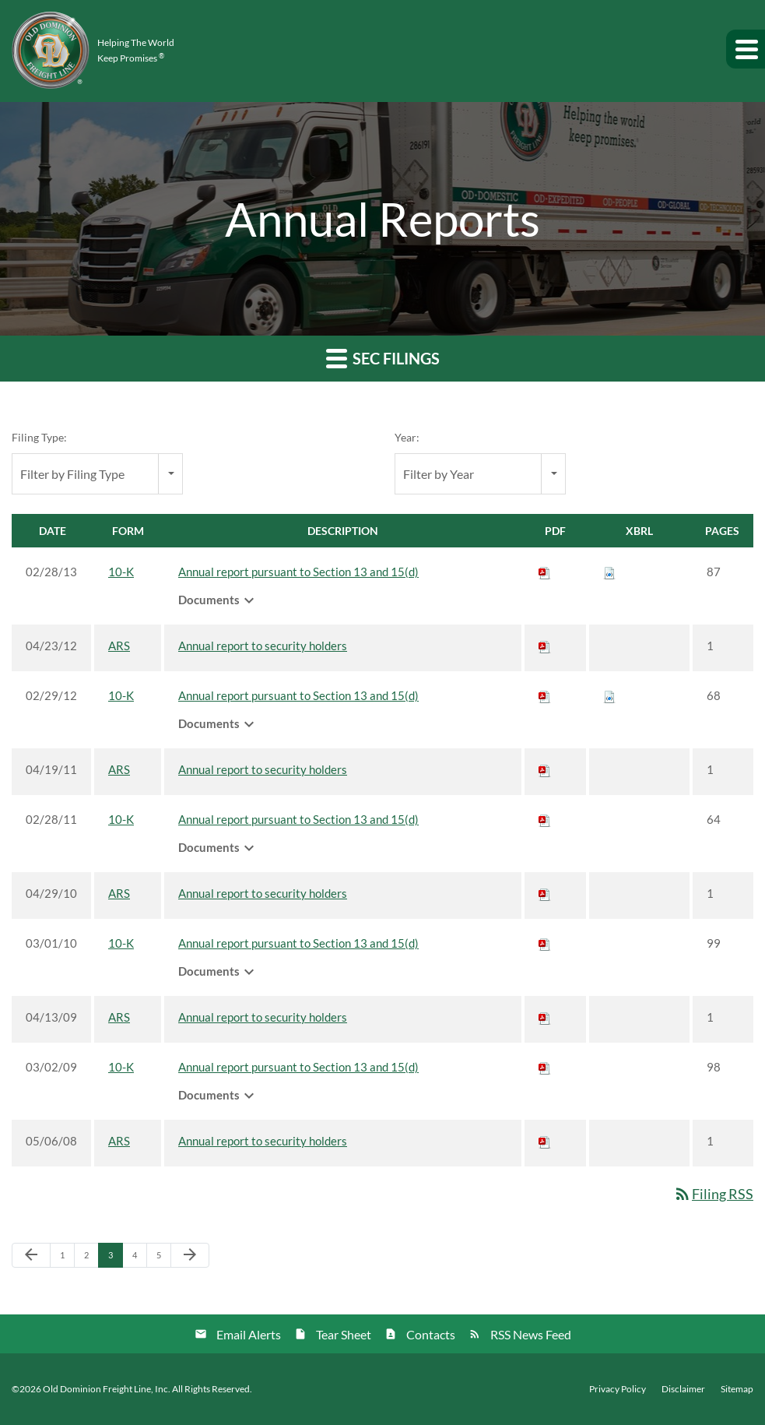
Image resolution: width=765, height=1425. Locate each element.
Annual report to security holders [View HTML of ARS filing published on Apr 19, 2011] (262, 769)
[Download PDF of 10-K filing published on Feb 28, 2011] (545, 819)
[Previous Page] (31, 1255)
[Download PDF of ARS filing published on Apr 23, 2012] (545, 646)
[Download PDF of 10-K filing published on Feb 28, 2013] (545, 572)
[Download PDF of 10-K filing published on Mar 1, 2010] (545, 943)
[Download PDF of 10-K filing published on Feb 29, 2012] (545, 695)
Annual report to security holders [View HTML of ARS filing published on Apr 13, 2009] (262, 1017)
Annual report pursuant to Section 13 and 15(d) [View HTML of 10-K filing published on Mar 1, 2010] (298, 943)
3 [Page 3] (115, 1258)
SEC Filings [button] (383, 357)
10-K (121, 572)
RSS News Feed (530, 1334)
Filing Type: (39, 437)
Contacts (430, 1334)
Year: (407, 437)
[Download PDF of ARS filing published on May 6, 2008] (545, 1141)
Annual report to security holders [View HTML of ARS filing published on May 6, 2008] (262, 1141)
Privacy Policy (617, 1389)
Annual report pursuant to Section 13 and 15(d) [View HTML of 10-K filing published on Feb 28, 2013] (298, 572)
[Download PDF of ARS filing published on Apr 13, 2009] (545, 1017)
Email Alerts (248, 1334)
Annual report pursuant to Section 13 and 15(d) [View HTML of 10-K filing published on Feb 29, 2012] (298, 695)
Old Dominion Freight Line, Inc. (106, 1389)
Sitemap (737, 1389)
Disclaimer (683, 1389)
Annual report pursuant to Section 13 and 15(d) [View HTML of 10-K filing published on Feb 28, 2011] (298, 819)
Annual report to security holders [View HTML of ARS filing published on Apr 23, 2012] (262, 646)
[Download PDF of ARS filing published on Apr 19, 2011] (545, 769)
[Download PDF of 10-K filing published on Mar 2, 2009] (545, 1067)
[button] (745, 49)
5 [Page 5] (163, 1258)
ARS (119, 646)
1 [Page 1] (67, 1258)
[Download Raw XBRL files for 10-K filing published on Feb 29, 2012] (609, 695)
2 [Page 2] (91, 1258)
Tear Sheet (343, 1334)
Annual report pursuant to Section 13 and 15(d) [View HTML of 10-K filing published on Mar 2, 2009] (298, 1067)
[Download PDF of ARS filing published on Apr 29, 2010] (545, 893)
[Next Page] (189, 1255)
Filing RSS (713, 1193)
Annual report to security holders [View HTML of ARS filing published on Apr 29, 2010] (262, 893)
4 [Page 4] (139, 1258)
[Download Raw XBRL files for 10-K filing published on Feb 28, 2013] (609, 572)
